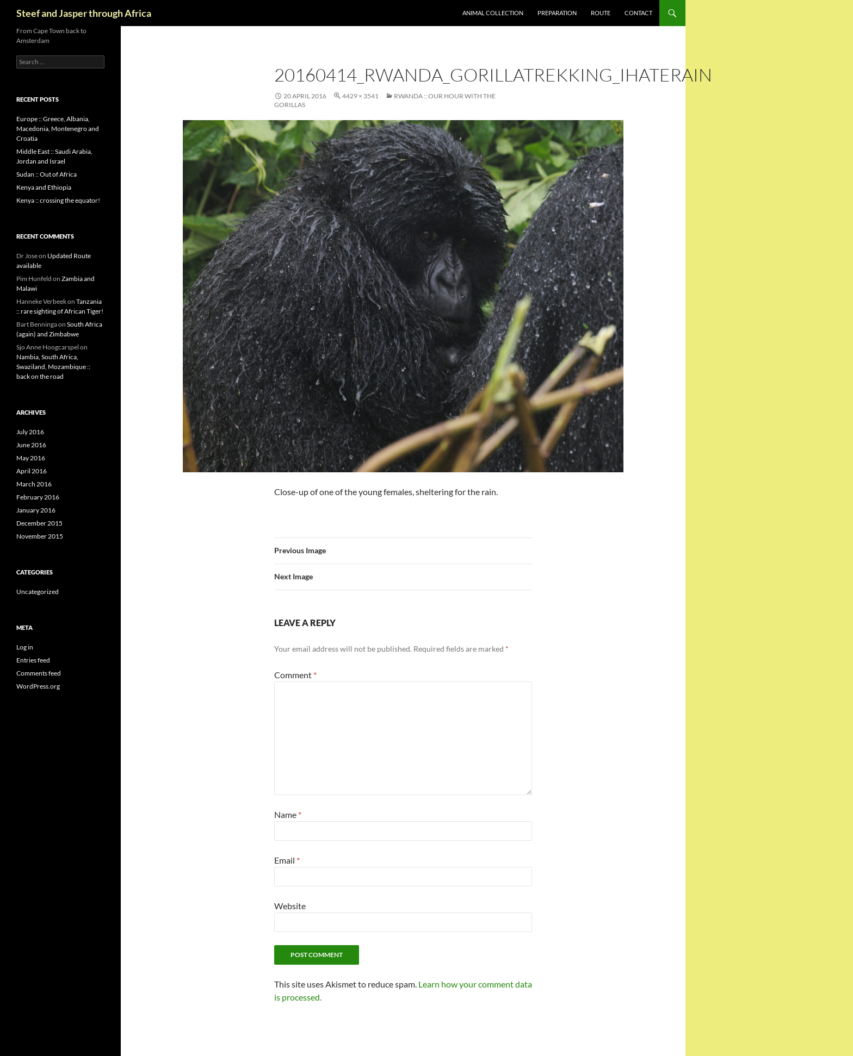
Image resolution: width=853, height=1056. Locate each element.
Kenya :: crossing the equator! (58, 200)
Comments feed (38, 673)
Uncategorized (37, 592)
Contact (638, 12)
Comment (295, 675)
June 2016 (31, 445)
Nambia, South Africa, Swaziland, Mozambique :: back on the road (53, 366)
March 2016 (34, 484)
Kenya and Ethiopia (43, 187)
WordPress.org (38, 686)
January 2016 (35, 510)
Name (287, 814)
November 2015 (39, 536)
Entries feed (33, 660)
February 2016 (37, 497)
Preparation (557, 12)
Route (600, 12)
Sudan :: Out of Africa (46, 174)
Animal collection (492, 12)
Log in (24, 647)
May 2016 (30, 458)
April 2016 (31, 471)
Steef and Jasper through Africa (83, 13)
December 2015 (39, 523)
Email (287, 860)
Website (290, 906)
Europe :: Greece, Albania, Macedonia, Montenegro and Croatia (57, 128)
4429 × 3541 (360, 96)
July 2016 (30, 432)
